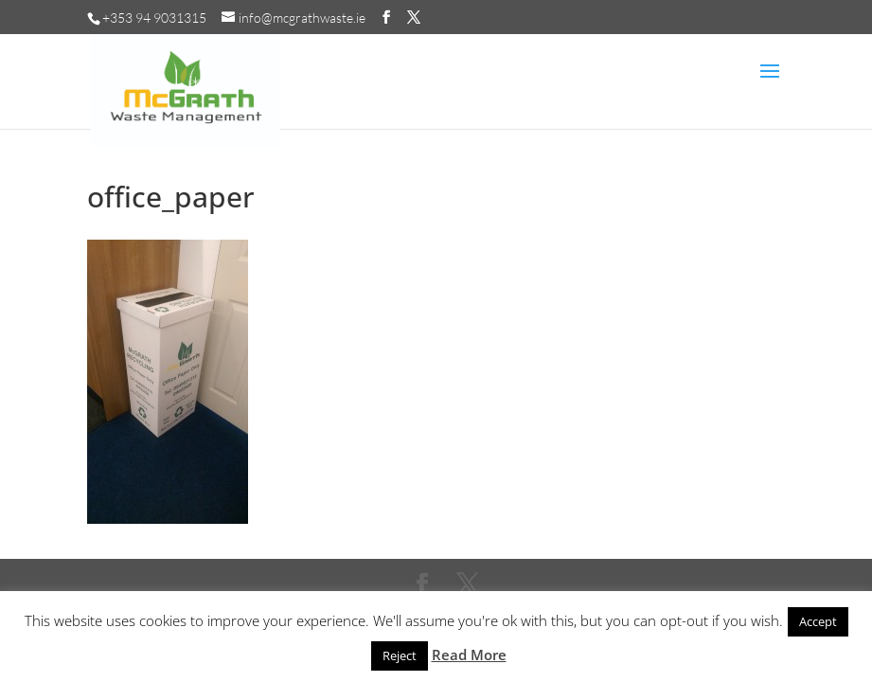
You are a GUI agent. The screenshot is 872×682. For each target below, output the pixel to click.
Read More (469, 654)
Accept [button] (818, 621)
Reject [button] (400, 655)
